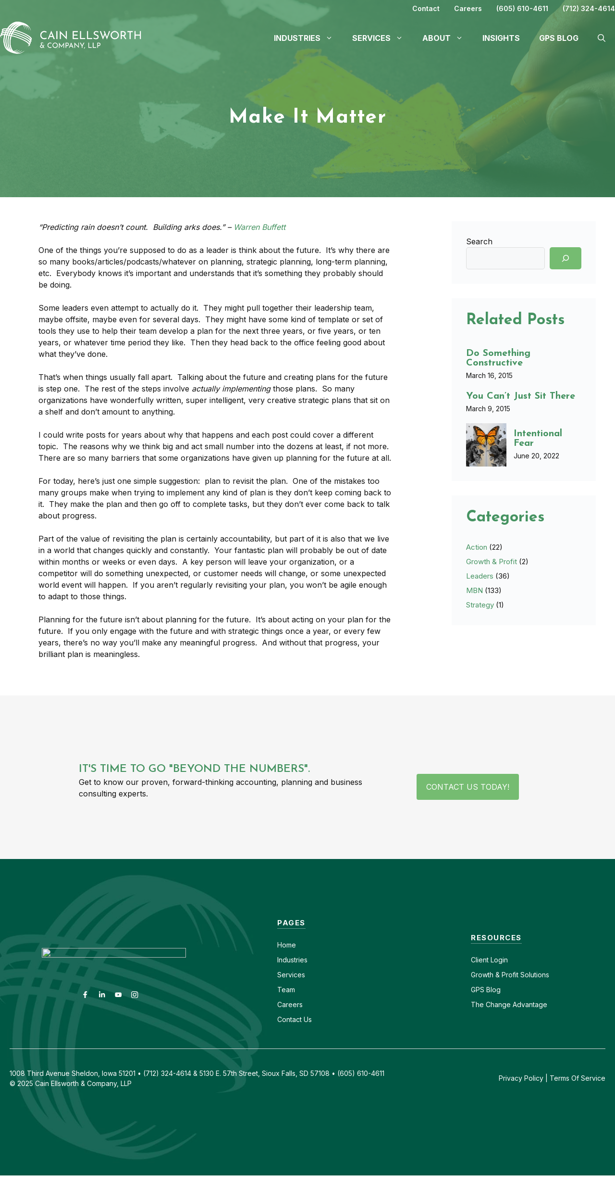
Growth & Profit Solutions (510, 975)
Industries (292, 960)
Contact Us (294, 1019)
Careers (468, 8)
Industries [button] (308, 38)
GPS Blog (558, 38)
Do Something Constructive (498, 358)
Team (286, 989)
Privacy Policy (521, 1078)
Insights (501, 38)
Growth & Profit (491, 561)
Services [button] (382, 38)
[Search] (565, 258)
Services (291, 975)
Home (286, 945)
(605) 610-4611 (522, 8)
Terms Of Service (577, 1078)
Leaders (479, 576)
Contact (426, 8)
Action (476, 547)
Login (498, 960)
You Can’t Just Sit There (520, 396)
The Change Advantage (509, 1004)
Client (480, 960)
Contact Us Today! (467, 787)
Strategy (480, 604)
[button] (601, 38)
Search (479, 241)
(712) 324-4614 (589, 8)
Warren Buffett (259, 227)
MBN (474, 590)
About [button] (447, 38)
